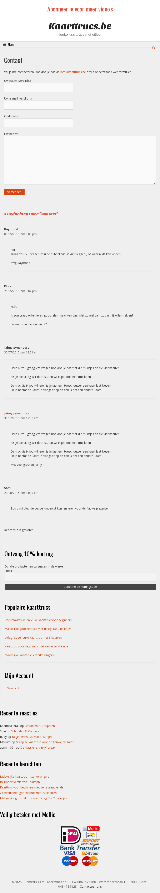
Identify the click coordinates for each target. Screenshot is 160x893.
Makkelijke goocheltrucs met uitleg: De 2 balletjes (38, 629)
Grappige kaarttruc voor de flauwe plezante (45, 742)
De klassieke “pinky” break (37, 747)
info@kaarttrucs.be (73, 72)
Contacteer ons (91, 886)
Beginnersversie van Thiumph (32, 737)
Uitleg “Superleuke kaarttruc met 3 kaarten (33, 637)
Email (8, 571)
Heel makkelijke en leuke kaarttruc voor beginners (38, 620)
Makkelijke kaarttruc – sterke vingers (29, 655)
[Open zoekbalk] (154, 48)
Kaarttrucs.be (80, 26)
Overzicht (13, 688)
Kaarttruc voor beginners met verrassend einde (36, 646)
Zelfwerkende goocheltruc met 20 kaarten (28, 793)
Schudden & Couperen (40, 726)
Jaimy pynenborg (17, 413)
